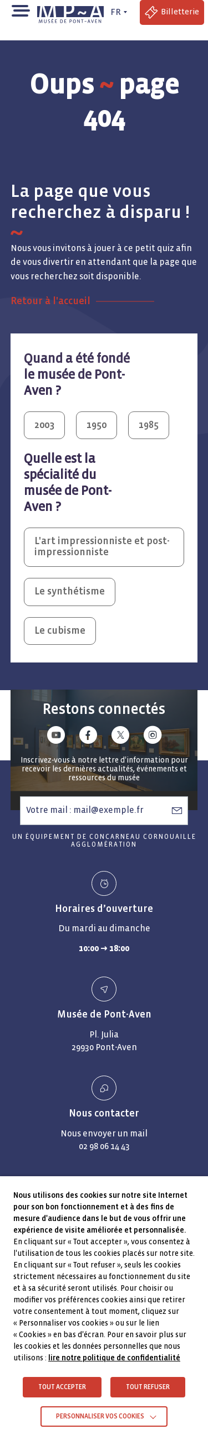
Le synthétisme (69, 591)
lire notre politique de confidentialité (114, 1358)
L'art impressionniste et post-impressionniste (102, 547)
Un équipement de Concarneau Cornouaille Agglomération (104, 840)
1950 (96, 425)
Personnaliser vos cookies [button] (100, 1416)
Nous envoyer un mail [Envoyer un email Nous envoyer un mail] (104, 1133)
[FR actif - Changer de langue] (117, 12)
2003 (44, 425)
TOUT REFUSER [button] (148, 1387)
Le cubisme (59, 630)
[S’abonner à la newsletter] (177, 810)
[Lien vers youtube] (56, 737)
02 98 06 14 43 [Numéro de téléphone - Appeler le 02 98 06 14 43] (104, 1146)
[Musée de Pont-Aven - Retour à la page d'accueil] (72, 12)
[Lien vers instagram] (152, 737)
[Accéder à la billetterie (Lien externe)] (172, 12)
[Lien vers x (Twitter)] (120, 737)
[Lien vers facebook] (88, 737)
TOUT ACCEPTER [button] (62, 1387)
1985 (149, 425)
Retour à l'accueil (50, 301)
